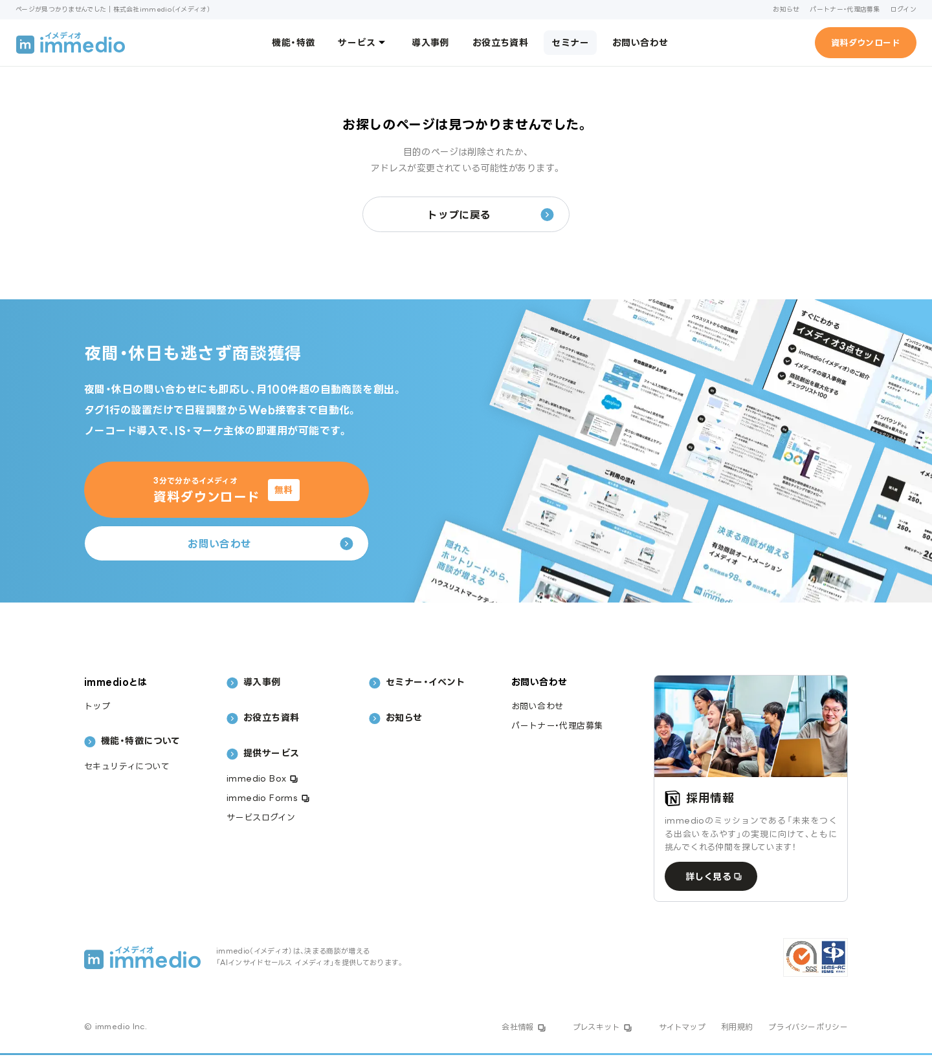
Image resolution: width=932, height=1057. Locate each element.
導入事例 (430, 42)
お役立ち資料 (500, 42)
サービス (363, 42)
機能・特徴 (293, 42)
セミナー (570, 42)
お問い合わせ (640, 42)
